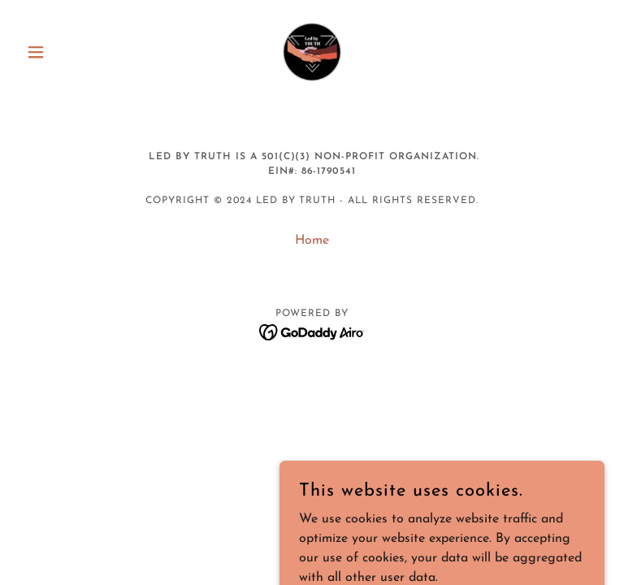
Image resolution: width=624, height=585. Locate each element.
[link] (312, 52)
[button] (63, 52)
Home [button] (312, 240)
